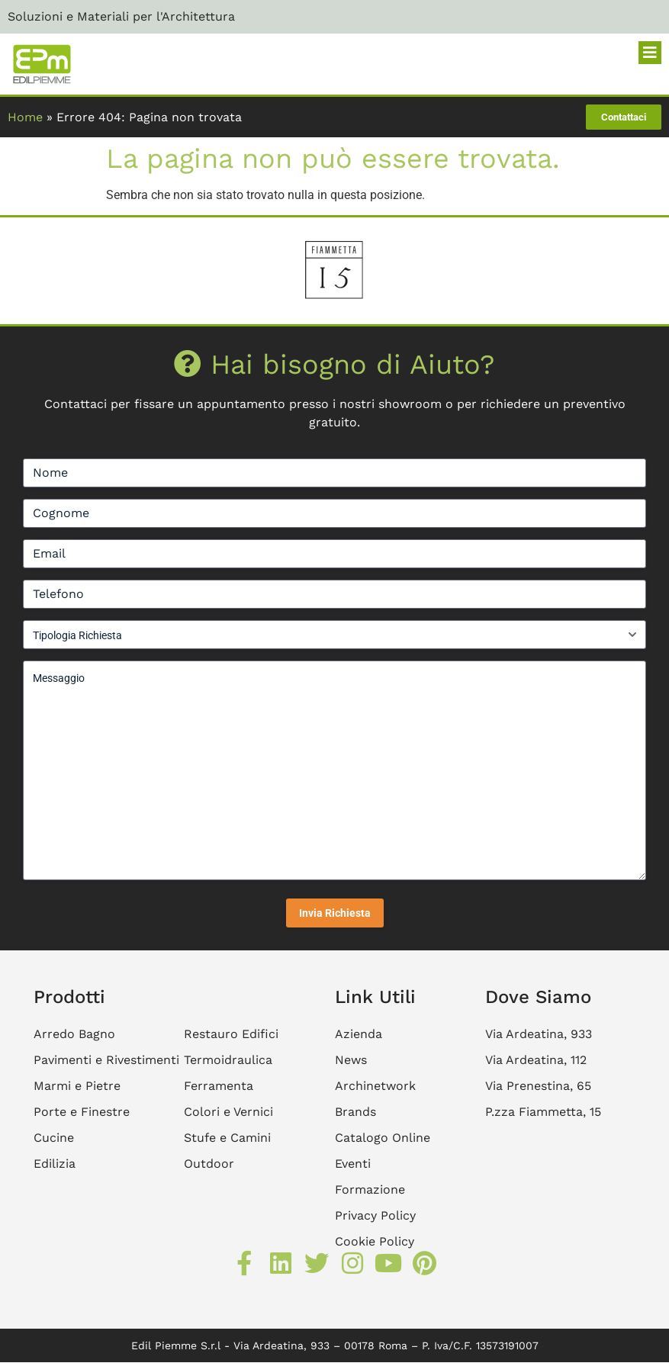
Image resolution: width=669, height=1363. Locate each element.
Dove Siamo (538, 997)
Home (25, 117)
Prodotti (69, 997)
